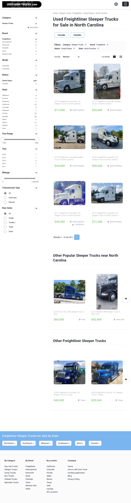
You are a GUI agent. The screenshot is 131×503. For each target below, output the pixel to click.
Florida (19, 113)
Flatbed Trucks (10, 479)
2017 (19, 158)
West (80, 443)
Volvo (19, 51)
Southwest (64, 443)
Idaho (19, 119)
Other (28, 489)
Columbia (19, 69)
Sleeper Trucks (19, 23)
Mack (28, 476)
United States (19, 81)
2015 (19, 164)
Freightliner (19, 39)
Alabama (19, 95)
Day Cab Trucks (11, 466)
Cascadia (19, 66)
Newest (71, 57)
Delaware (19, 110)
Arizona (19, 98)
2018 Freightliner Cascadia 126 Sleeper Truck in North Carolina (105, 158)
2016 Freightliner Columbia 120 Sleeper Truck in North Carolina (67, 102)
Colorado (19, 107)
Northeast (9, 443)
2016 (19, 161)
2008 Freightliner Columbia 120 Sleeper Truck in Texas (67, 393)
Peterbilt (19, 48)
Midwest (46, 443)
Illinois (19, 122)
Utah (49, 485)
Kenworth (19, 45)
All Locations (52, 492)
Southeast (28, 443)
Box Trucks (9, 476)
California (19, 104)
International (19, 42)
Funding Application (76, 473)
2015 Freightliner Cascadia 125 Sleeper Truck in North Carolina (105, 214)
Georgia (19, 116)
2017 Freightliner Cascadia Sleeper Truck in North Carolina (106, 102)
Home (70, 466)
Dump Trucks (10, 473)
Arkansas (19, 101)
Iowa (19, 128)
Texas (49, 482)
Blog (70, 476)
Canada (19, 84)
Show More (33, 27)
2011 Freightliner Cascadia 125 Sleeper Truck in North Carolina (67, 214)
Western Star (19, 54)
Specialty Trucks (11, 482)
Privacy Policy (74, 479)
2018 (19, 155)
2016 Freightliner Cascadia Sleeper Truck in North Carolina (68, 158)
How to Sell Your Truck (77, 469)
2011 (19, 167)
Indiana (19, 125)
